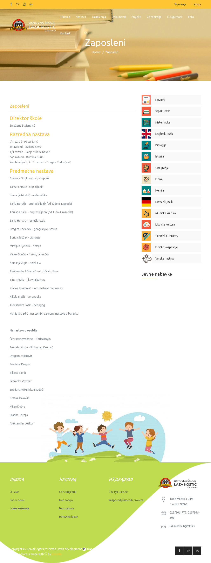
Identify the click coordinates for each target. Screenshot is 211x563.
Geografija (162, 167)
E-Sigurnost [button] (174, 17)
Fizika (159, 179)
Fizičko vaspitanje (166, 247)
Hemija (159, 190)
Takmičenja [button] (99, 17)
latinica (197, 4)
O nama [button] (65, 17)
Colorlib (57, 554)
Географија (66, 508)
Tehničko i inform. (166, 235)
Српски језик (67, 492)
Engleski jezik (164, 133)
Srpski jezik (162, 111)
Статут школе (118, 492)
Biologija (160, 145)
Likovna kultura (165, 224)
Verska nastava (165, 258)
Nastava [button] (81, 17)
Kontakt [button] (65, 33)
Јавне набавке (19, 508)
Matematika (162, 122)
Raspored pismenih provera (126, 500)
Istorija (159, 156)
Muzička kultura (165, 213)
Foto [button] (191, 17)
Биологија (66, 500)
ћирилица (180, 4)
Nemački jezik (164, 201)
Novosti (160, 99)
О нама (14, 492)
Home (96, 52)
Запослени (17, 500)
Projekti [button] (136, 17)
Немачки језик (68, 516)
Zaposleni (112, 52)
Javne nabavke (157, 274)
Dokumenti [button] (119, 17)
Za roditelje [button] (154, 17)
